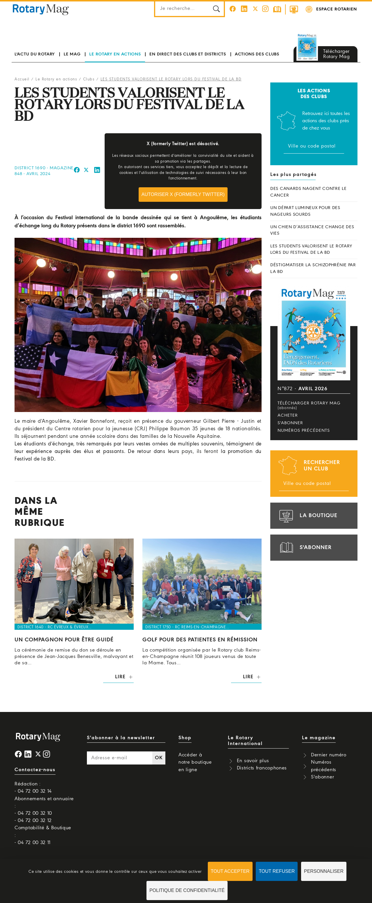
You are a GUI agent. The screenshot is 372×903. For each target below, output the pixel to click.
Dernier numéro (328, 755)
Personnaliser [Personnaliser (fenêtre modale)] (324, 871)
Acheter (288, 415)
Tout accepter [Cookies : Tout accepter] (230, 871)
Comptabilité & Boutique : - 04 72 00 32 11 (43, 835)
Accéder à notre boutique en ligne (195, 762)
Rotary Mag (41, 9)
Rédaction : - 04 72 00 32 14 (33, 787)
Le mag (72, 54)
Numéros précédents (304, 430)
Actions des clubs (257, 54)
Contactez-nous (35, 770)
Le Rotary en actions (115, 54)
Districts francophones (262, 768)
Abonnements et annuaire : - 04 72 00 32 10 (44, 806)
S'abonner (290, 423)
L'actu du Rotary (35, 54)
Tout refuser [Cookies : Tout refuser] (277, 871)
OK (158, 758)
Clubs (89, 79)
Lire (120, 677)
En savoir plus (253, 761)
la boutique (307, 515)
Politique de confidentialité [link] (187, 890)
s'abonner (305, 547)
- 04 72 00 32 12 (33, 820)
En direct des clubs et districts (187, 54)
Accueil (22, 79)
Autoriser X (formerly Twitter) (183, 194)
